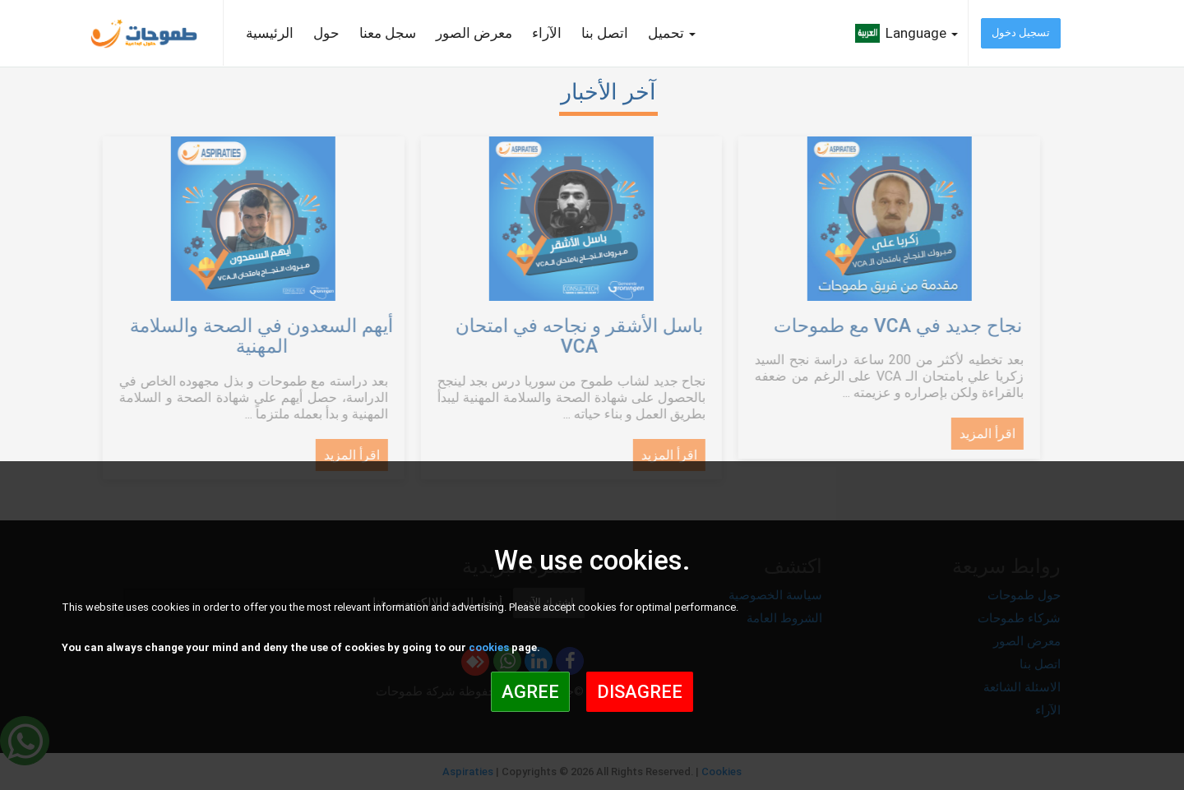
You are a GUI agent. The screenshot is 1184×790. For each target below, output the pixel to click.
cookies (489, 647)
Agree (530, 691)
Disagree (639, 691)
